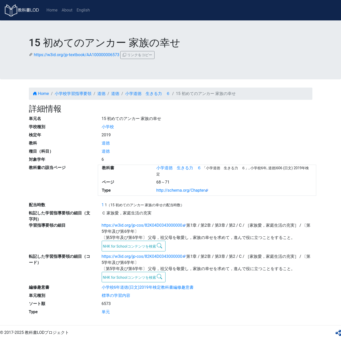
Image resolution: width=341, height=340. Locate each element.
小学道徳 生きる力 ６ (147, 93)
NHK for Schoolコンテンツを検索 (132, 246)
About (67, 10)
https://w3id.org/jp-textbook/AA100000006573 (76, 54)
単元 (106, 311)
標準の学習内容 (116, 295)
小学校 (108, 126)
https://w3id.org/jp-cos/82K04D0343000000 (142, 225)
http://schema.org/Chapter (180, 190)
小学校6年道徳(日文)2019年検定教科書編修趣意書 (148, 287)
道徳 (101, 93)
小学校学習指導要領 (73, 93)
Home (51, 10)
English (83, 10)
